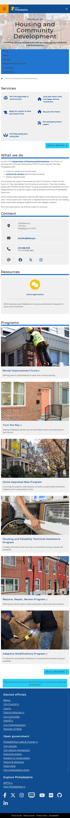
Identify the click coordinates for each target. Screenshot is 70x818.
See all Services (57, 145)
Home (5, 51)
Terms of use (16, 815)
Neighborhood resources (14, 64)
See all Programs (56, 672)
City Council (10, 704)
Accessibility (54, 815)
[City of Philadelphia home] (20, 9)
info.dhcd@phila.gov (26, 238)
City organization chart (16, 770)
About (5, 55)
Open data (9, 766)
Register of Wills (12, 729)
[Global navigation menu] (4, 9)
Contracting (8, 68)
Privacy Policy (41, 815)
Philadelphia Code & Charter (19, 741)
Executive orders (12, 754)
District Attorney (12, 712)
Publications (8, 72)
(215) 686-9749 (24, 248)
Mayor (7, 700)
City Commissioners (14, 725)
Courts (7, 708)
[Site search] (67, 9)
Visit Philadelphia (13, 786)
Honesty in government (16, 758)
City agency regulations (16, 750)
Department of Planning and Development (31, 161)
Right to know (29, 815)
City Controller (11, 716)
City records (10, 746)
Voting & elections (13, 762)
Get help (7, 59)
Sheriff (7, 720)
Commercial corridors (15, 174)
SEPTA (6, 782)
